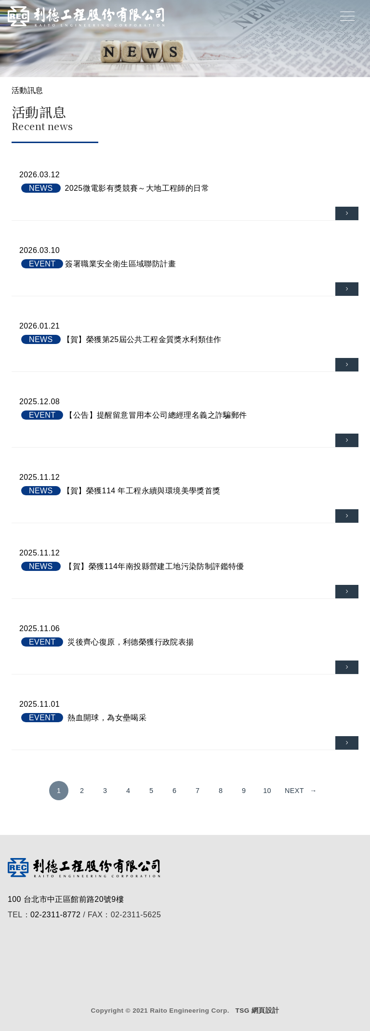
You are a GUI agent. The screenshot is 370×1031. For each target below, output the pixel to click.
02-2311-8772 (55, 915)
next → (301, 790)
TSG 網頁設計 (257, 1010)
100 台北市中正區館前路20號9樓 (66, 899)
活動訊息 (27, 90)
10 (267, 790)
